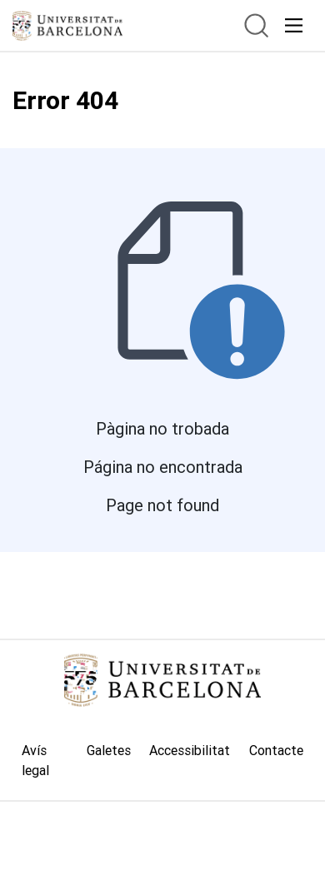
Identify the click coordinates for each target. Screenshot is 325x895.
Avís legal (35, 760)
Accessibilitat (189, 750)
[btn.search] (256, 25)
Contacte (276, 750)
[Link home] (162, 680)
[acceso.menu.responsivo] (293, 25)
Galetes (109, 750)
